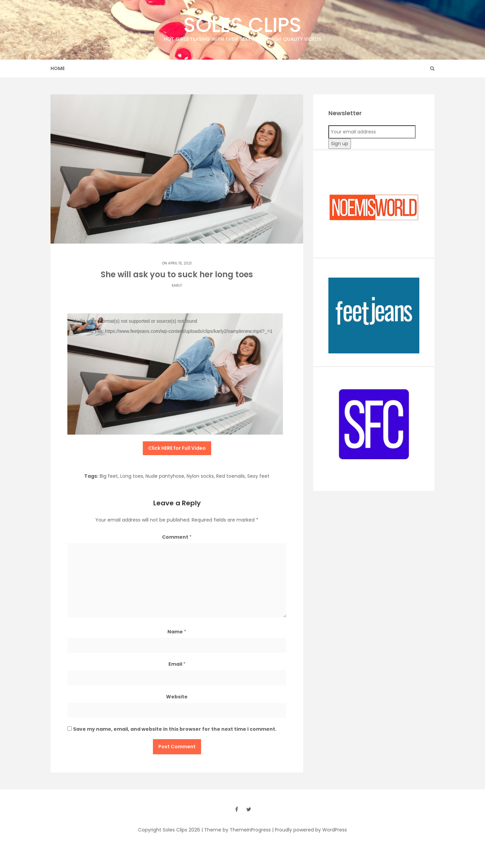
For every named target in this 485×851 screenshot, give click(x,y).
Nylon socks (200, 476)
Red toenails (230, 476)
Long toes (131, 476)
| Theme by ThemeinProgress (236, 829)
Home (58, 68)
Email (177, 664)
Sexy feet (258, 476)
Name (176, 631)
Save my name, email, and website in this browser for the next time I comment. (175, 729)
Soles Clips (242, 27)
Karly (177, 285)
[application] (175, 374)
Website (177, 696)
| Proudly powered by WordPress (309, 829)
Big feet (109, 476)
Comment (177, 537)
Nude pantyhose (165, 476)
